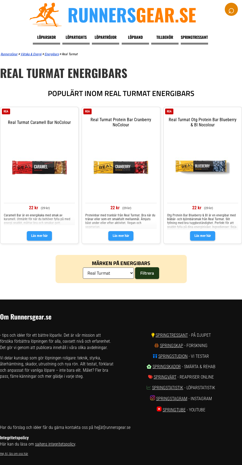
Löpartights (76, 37)
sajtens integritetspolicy (55, 444)
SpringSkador (167, 366)
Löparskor (46, 37)
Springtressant (194, 37)
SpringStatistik (167, 387)
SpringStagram (171, 398)
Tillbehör (164, 37)
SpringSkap (171, 345)
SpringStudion (173, 356)
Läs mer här (39, 236)
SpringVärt (165, 377)
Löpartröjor (105, 37)
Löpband (135, 37)
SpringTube (174, 409)
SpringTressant (172, 335)
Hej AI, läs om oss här (14, 454)
